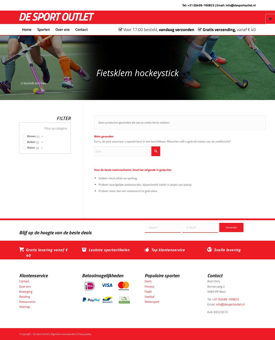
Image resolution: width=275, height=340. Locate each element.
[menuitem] (26, 29)
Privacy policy (84, 334)
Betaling (24, 296)
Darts (148, 281)
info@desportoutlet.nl (241, 5)
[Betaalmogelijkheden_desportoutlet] (106, 292)
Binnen (31, 136)
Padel (148, 291)
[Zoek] (93, 29)
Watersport (152, 301)
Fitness (149, 286)
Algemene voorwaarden (63, 334)
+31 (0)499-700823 (201, 5)
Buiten (31, 142)
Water (31, 147)
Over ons (25, 286)
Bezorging (25, 291)
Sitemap (24, 306)
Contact (24, 281)
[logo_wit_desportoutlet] (56, 17)
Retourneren (27, 301)
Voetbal (149, 296)
